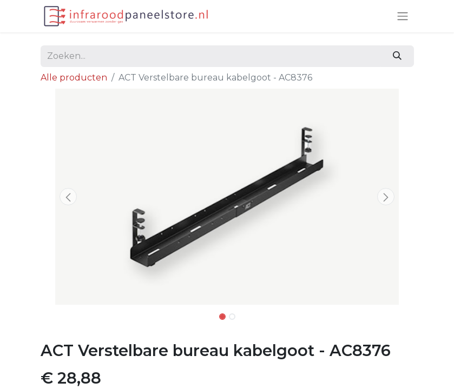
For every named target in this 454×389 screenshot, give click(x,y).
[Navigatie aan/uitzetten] (402, 16)
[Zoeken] (396, 56)
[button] (69, 196)
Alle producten (74, 77)
